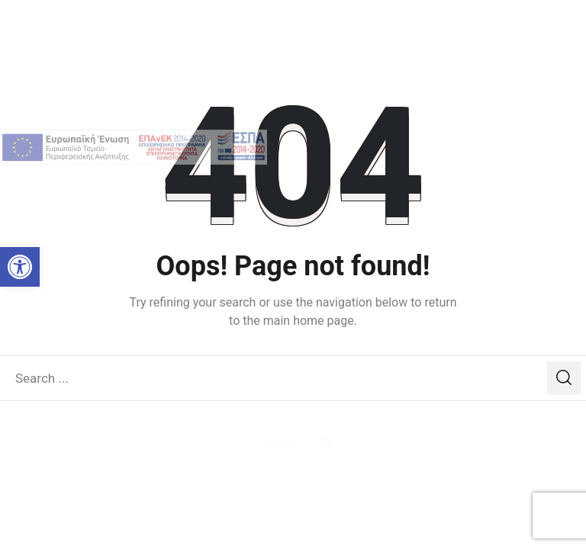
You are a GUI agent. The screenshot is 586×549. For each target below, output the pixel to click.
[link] (20, 267)
